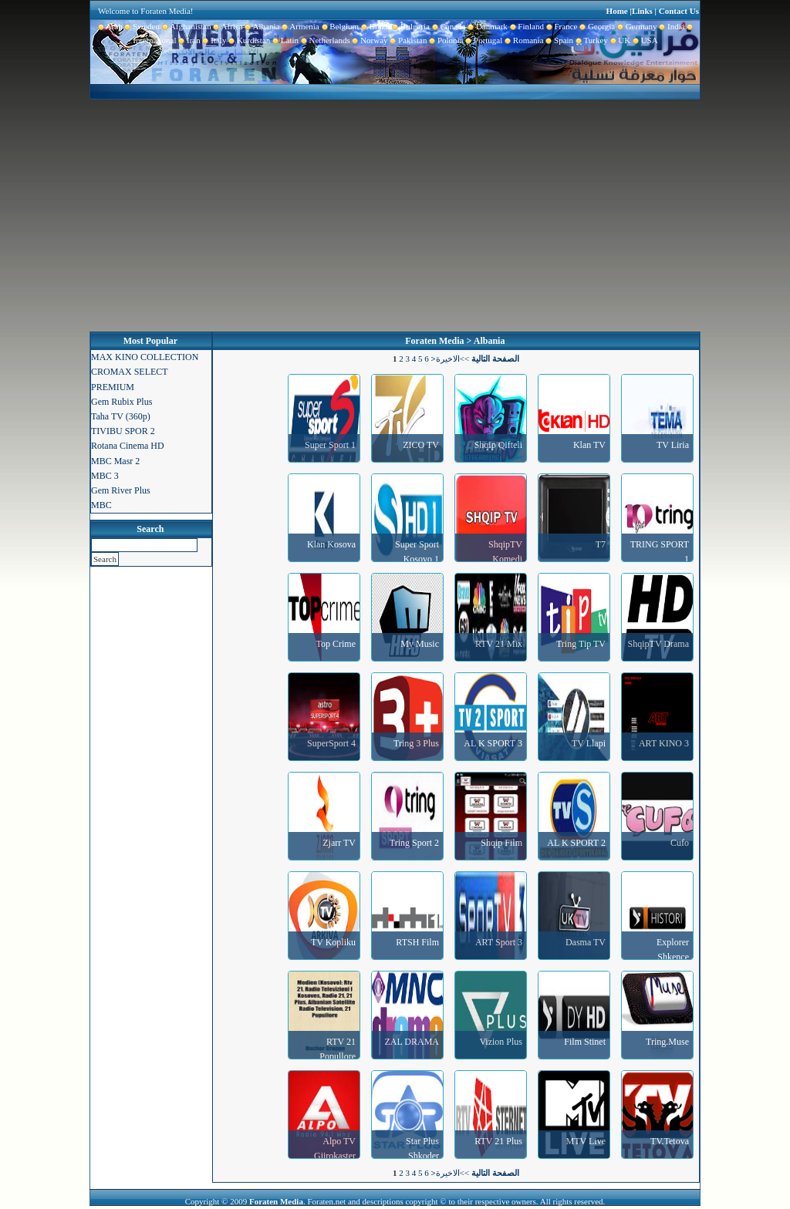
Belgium (339, 26)
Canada (447, 26)
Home (617, 10)
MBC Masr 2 (115, 461)
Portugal (483, 40)
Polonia (445, 40)
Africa (227, 26)
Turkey (590, 40)
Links (642, 10)
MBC (101, 505)
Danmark (486, 26)
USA (644, 40)
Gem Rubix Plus (121, 401)
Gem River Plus (120, 490)
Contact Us (679, 10)
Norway (369, 40)
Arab (110, 26)
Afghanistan (185, 26)
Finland (526, 26)
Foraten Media (434, 340)
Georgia (596, 26)
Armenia (299, 26)
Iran (189, 40)
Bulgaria (410, 26)
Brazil (374, 26)
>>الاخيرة (452, 358)
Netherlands (324, 40)
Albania (261, 26)
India (671, 26)
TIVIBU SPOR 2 (123, 431)
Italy (214, 40)
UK (619, 40)
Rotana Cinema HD (127, 445)
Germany (636, 26)
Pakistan (407, 40)
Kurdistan (248, 40)
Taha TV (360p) (120, 416)
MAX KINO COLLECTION (144, 357)
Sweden (141, 26)
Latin (284, 40)
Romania (522, 40)
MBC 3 (105, 475)
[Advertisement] (395, 216)
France (560, 26)
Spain (559, 40)
